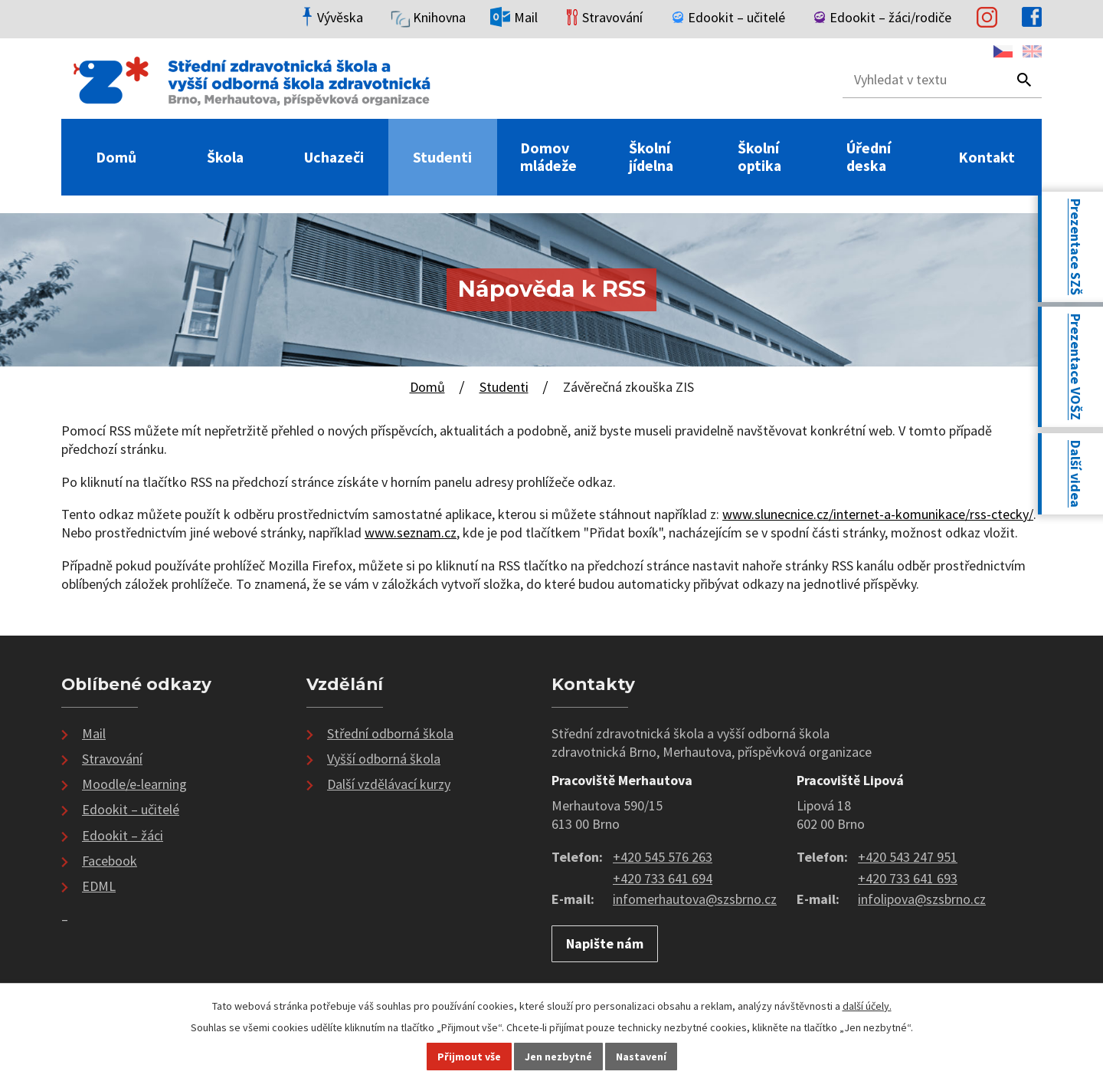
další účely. (867, 1006)
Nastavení (641, 1056)
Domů (116, 157)
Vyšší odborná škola (383, 758)
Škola (225, 157)
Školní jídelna (651, 157)
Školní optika (759, 157)
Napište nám (604, 943)
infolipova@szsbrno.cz (922, 899)
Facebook (109, 860)
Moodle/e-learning (134, 784)
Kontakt (986, 157)
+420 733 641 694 (662, 878)
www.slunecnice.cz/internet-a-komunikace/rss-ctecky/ (877, 514)
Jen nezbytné (558, 1056)
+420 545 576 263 (662, 857)
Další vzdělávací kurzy (388, 784)
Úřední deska (868, 157)
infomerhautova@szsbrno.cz (695, 899)
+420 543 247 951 (907, 857)
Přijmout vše (469, 1056)
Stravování (112, 758)
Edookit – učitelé (130, 809)
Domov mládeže (548, 157)
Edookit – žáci (122, 835)
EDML (99, 886)
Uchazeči (334, 157)
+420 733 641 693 (907, 878)
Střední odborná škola (390, 733)
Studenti (442, 157)
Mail (94, 733)
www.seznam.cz (411, 532)
